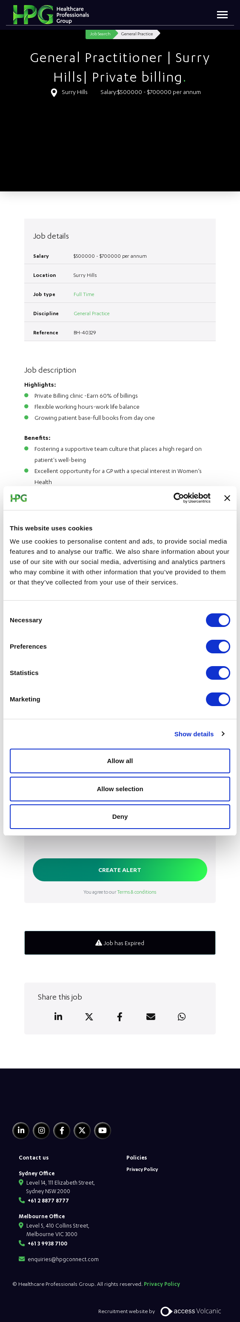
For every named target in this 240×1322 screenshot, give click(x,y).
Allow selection (120, 788)
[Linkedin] (20, 1130)
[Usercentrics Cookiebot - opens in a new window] (173, 498)
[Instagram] (41, 1130)
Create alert (119, 869)
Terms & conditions (136, 892)
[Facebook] (61, 1130)
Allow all (120, 760)
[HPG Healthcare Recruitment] (51, 1104)
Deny (120, 816)
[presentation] (97, 835)
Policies (136, 1157)
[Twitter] (82, 1130)
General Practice (91, 313)
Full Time (84, 294)
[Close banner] (227, 498)
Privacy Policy (142, 1169)
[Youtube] (102, 1130)
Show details (194, 734)
